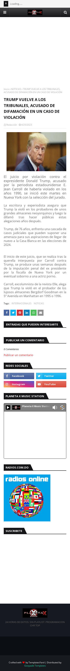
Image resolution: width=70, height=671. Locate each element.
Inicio (6, 89)
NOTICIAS (16, 89)
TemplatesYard (36, 662)
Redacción (11, 124)
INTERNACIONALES (22, 303)
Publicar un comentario (18, 355)
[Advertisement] (35, 52)
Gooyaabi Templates (35, 665)
